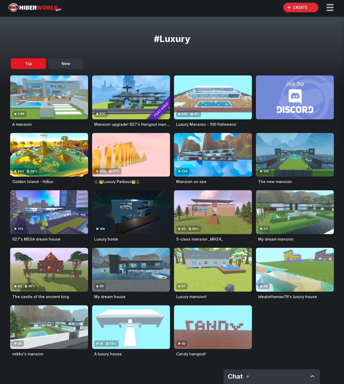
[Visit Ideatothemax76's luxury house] (295, 270)
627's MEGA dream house (36, 239)
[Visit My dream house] (131, 270)
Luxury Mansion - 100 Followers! (206, 124)
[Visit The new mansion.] (295, 155)
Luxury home (106, 239)
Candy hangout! (191, 354)
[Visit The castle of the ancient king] (49, 270)
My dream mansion (276, 239)
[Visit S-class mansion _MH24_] (213, 212)
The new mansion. (275, 181)
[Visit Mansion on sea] (213, 155)
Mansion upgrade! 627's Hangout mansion (134, 124)
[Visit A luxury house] (131, 327)
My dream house (110, 296)
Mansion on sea (191, 181)
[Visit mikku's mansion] (49, 327)
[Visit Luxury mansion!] (213, 270)
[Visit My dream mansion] (295, 212)
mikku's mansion (28, 354)
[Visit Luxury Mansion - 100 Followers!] (213, 97)
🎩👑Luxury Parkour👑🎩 (117, 181)
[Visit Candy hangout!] (213, 327)
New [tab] (66, 63)
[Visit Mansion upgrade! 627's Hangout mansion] (131, 97)
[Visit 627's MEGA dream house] (49, 212)
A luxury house (108, 354)
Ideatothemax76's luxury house (287, 296)
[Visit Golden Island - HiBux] (49, 155)
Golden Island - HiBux (32, 181)
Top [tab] (28, 63)
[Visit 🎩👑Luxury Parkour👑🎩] (131, 155)
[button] (330, 7)
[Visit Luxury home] (131, 212)
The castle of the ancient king (40, 296)
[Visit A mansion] (49, 97)
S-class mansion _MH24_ (199, 239)
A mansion (22, 124)
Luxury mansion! (191, 296)
